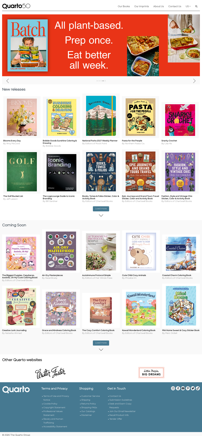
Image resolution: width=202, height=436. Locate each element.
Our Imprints (141, 7)
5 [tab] (105, 81)
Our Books (124, 7)
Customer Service (90, 396)
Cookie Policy (50, 404)
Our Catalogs (88, 411)
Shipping (85, 400)
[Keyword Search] (196, 6)
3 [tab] (101, 81)
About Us (158, 7)
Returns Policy (88, 404)
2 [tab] (99, 81)
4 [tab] (103, 81)
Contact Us (174, 7)
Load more (102, 209)
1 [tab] (97, 81)
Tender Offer (115, 419)
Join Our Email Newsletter (122, 411)
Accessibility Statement (55, 426)
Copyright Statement (54, 407)
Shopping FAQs (89, 407)
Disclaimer (86, 415)
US (187, 7)
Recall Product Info (119, 415)
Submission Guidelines (120, 400)
